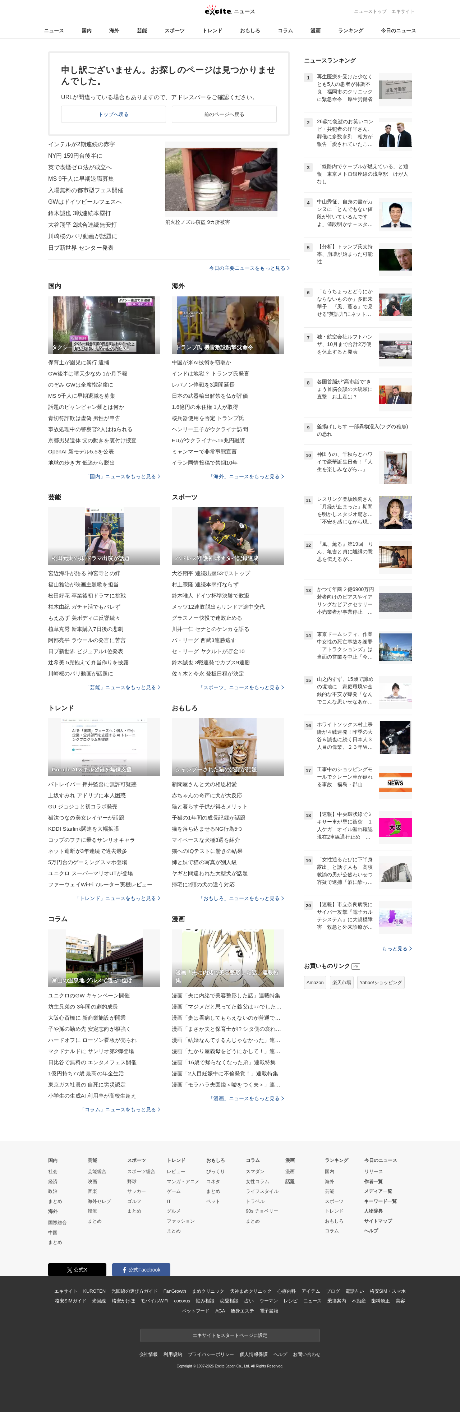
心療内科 (286, 1291)
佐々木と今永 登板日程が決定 (208, 673)
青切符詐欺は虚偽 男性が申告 (84, 418)
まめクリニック (208, 1291)
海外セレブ (99, 1201)
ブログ (333, 1291)
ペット (213, 1201)
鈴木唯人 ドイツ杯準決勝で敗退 (210, 595)
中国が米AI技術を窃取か (201, 362)
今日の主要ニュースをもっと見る (249, 268)
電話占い (354, 1291)
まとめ (55, 1201)
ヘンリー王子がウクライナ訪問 (210, 429)
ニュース (54, 30)
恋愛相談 (229, 1300)
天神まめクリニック (251, 1291)
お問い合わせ (307, 1354)
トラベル (255, 1201)
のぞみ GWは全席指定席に (81, 385)
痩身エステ (242, 1311)
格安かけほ (123, 1300)
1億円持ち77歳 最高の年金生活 (86, 1073)
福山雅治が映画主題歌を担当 (83, 584)
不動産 (359, 1300)
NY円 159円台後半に (75, 156)
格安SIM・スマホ (388, 1291)
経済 (53, 1181)
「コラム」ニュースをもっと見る (120, 1109)
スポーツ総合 (141, 1171)
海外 (114, 30)
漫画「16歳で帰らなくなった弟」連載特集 (224, 1062)
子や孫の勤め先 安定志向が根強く (89, 1029)
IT (169, 1201)
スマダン (255, 1171)
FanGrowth (175, 1291)
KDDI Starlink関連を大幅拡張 (83, 829)
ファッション (181, 1221)
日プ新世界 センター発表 (81, 248)
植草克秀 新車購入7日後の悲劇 (85, 629)
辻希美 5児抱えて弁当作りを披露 (88, 662)
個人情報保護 (253, 1354)
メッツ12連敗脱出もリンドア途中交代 (218, 607)
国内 (87, 30)
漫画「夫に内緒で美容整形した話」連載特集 (226, 995)
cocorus (182, 1300)
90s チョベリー (262, 1211)
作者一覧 (373, 1181)
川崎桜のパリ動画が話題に (83, 236)
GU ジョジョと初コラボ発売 (83, 806)
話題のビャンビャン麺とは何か (86, 407)
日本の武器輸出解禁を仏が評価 (210, 396)
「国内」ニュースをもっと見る (122, 476)
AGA (220, 1311)
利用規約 (173, 1354)
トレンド (212, 30)
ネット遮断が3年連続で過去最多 (87, 851)
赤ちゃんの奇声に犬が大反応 (207, 795)
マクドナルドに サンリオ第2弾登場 (91, 1051)
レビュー (176, 1171)
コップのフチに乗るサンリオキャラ (91, 840)
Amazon (315, 982)
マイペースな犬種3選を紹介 (206, 840)
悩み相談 (205, 1300)
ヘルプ (371, 1230)
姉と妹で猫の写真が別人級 (204, 862)
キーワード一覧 (380, 1201)
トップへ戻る (113, 114)
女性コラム (257, 1181)
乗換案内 (336, 1300)
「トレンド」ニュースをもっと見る (117, 898)
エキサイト (403, 11)
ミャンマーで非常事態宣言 (204, 451)
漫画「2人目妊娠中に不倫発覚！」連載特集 (225, 1073)
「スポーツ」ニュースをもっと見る (241, 687)
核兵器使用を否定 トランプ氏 (208, 418)
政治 (53, 1191)
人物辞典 (373, 1211)
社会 (53, 1171)
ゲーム (174, 1191)
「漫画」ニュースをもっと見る (246, 1098)
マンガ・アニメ (183, 1181)
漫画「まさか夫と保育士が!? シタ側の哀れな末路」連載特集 (228, 1029)
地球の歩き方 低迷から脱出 (81, 463)
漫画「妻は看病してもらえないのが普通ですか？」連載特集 (228, 1018)
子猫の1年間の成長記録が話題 (208, 818)
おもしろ (250, 30)
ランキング (350, 30)
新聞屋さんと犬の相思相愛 (204, 784)
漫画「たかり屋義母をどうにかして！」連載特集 (228, 1051)
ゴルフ (134, 1201)
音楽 (92, 1191)
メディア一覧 (378, 1191)
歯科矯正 (380, 1300)
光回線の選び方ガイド (134, 1291)
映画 (92, 1181)
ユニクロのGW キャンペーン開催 (89, 995)
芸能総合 (97, 1171)
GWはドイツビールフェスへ (85, 202)
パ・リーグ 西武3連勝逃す (204, 640)
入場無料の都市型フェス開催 (86, 190)
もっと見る (397, 948)
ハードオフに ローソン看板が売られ (92, 1040)
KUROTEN (94, 1291)
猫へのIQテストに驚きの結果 (207, 851)
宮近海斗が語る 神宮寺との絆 (84, 573)
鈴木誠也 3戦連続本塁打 (79, 213)
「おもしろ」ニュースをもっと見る (241, 898)
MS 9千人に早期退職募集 (81, 179)
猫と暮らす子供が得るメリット (210, 806)
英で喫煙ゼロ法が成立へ (80, 167)
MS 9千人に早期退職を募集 (81, 396)
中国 (53, 1232)
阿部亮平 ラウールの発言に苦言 (87, 640)
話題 (290, 1181)
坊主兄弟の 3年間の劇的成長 (83, 1006)
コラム (285, 30)
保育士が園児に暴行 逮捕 (79, 362)
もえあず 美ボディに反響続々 (84, 618)
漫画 (315, 30)
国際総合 (57, 1222)
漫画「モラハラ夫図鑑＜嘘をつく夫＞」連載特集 (228, 1084)
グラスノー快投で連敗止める (207, 618)
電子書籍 (269, 1311)
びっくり (215, 1171)
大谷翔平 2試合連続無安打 (82, 225)
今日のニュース (398, 30)
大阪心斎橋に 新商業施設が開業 (87, 1018)
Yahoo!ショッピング (381, 982)
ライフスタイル (262, 1191)
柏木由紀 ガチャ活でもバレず (84, 607)
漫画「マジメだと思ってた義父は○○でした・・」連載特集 (228, 1006)
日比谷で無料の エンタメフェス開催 (92, 1062)
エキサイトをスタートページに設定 (230, 1335)
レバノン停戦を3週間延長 (203, 385)
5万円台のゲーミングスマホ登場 (87, 862)
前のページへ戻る (224, 114)
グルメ (174, 1211)
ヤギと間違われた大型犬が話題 (210, 873)
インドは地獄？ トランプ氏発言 (210, 373)
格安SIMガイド (70, 1300)
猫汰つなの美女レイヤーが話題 (86, 818)
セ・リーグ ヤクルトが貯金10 (208, 651)
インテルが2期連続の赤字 (81, 144)
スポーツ (175, 30)
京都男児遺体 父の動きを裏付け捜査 (92, 440)
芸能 (142, 30)
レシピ (291, 1300)
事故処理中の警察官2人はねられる (90, 429)
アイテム (311, 1291)
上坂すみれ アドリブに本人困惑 (87, 795)
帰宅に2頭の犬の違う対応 (203, 884)
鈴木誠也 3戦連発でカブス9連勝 (211, 662)
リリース (373, 1171)
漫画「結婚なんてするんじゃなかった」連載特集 (228, 1040)
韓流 (92, 1211)
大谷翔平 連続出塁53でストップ (211, 573)
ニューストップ (370, 11)
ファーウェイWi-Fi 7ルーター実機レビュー (100, 884)
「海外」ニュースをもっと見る (246, 476)
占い (249, 1300)
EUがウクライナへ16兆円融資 (208, 440)
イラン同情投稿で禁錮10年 (205, 463)
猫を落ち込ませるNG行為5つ (207, 829)
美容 (400, 1300)
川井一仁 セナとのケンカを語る (210, 629)
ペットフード (196, 1311)
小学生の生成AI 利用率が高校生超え (92, 1096)
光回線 (99, 1300)
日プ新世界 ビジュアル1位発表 (85, 651)
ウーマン (268, 1300)
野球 (132, 1181)
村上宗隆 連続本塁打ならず (205, 584)
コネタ (213, 1181)
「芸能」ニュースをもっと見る (122, 687)
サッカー (136, 1191)
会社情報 (148, 1354)
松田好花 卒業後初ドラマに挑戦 (87, 595)
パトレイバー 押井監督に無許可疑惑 (92, 784)
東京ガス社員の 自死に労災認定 (87, 1084)
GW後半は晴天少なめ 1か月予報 (87, 373)
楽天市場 (341, 982)
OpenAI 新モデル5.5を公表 (81, 451)
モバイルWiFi (154, 1300)
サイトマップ (378, 1221)
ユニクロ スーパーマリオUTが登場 (90, 873)
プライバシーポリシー (211, 1354)
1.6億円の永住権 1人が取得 (205, 407)
